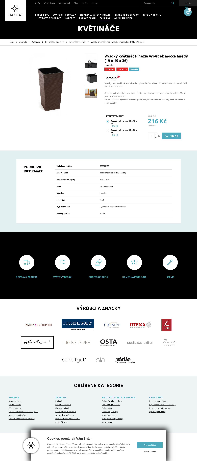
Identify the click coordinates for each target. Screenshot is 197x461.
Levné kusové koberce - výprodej (22, 419)
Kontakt (95, 3)
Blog (76, 3)
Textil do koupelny (109, 415)
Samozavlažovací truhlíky (65, 415)
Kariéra (85, 3)
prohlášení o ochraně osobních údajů (61, 453)
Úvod (12, 42)
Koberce (70, 18)
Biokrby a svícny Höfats (95, 15)
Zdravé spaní (87, 18)
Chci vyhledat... (141, 3)
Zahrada (105, 18)
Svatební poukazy (64, 15)
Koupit (175, 136)
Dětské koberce (15, 408)
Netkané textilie (61, 422)
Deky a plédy (107, 408)
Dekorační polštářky (110, 412)
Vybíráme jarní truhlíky (157, 412)
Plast (102, 200)
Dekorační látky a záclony (112, 401)
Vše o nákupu (49, 3)
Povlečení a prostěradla (111, 405)
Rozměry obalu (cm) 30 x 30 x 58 (124, 131)
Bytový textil (151, 15)
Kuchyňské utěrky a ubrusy (112, 419)
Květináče (36, 42)
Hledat (165, 3)
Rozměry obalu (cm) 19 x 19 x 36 (124, 122)
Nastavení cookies (150, 451)
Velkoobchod (64, 3)
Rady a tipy (156, 397)
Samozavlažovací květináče (65, 412)
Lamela (103, 193)
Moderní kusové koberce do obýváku (23, 412)
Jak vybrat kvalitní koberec (159, 401)
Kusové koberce (15, 401)
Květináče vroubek (77, 42)
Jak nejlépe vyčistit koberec (159, 408)
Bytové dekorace (50, 18)
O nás (37, 3)
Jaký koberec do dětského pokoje (162, 405)
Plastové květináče (62, 408)
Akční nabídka (123, 18)
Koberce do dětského (17, 415)
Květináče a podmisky (54, 42)
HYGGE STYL (42, 15)
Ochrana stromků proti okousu (67, 419)
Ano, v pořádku (150, 445)
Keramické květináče (63, 405)
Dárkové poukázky (127, 15)
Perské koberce (15, 405)
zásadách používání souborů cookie (94, 453)
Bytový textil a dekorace (118, 397)
